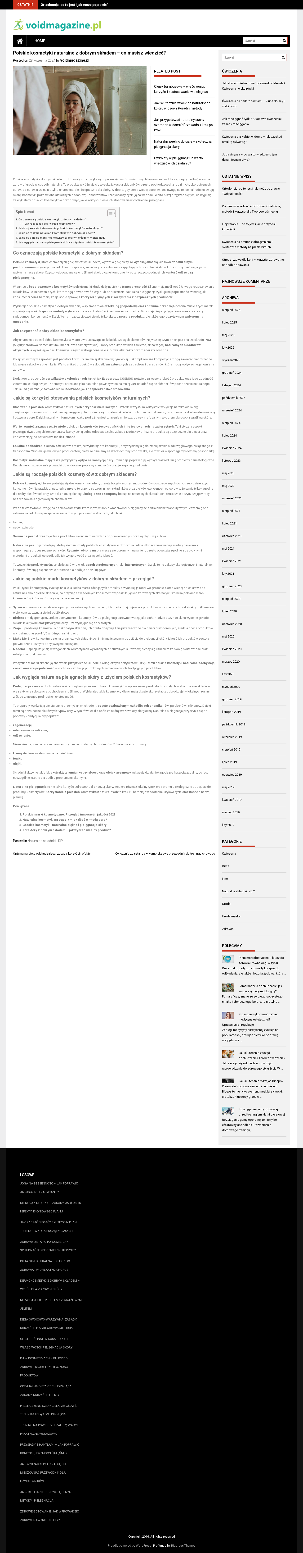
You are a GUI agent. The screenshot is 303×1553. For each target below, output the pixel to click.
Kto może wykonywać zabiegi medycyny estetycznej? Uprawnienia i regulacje (250, 1019)
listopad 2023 (231, 460)
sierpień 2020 (231, 599)
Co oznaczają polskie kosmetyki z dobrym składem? (52, 219)
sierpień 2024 (231, 423)
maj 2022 (228, 485)
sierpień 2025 (231, 310)
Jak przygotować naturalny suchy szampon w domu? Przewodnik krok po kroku (183, 125)
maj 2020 (228, 636)
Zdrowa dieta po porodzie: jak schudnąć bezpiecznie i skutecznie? (48, 1246)
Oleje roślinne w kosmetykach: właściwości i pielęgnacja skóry (46, 1343)
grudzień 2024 (231, 372)
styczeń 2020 (231, 686)
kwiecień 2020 (231, 649)
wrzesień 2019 (232, 737)
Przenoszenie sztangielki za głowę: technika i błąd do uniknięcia (48, 1410)
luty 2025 (228, 347)
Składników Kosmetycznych (77, 345)
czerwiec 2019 (232, 774)
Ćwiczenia (229, 853)
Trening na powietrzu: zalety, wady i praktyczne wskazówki (49, 1429)
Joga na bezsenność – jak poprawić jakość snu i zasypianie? (49, 1188)
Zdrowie (227, 929)
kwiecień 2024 (231, 448)
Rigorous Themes (183, 1545)
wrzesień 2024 (232, 410)
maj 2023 (228, 473)
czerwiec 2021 (232, 536)
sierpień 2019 (231, 749)
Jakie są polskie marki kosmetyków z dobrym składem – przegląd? (61, 237)
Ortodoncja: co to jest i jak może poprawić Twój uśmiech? (86, 5)
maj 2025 (228, 335)
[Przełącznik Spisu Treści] (109, 213)
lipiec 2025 (229, 322)
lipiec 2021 (229, 523)
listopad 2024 (231, 385)
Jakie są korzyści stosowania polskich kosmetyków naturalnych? (60, 228)
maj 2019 (228, 787)
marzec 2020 (231, 661)
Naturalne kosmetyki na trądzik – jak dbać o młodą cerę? (64, 819)
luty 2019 (228, 825)
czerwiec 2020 (232, 624)
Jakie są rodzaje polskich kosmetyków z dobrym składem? (56, 233)
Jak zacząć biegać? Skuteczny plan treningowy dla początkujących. (48, 1227)
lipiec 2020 (229, 611)
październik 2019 (233, 724)
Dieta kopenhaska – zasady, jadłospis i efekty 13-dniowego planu (50, 1207)
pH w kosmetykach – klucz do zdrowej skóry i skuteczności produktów (44, 1367)
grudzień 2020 (231, 586)
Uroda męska (231, 916)
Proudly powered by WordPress (129, 1545)
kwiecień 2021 (231, 561)
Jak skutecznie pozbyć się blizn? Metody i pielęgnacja (45, 1496)
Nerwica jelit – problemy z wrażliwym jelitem (51, 1304)
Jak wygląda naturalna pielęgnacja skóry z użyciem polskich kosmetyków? (66, 242)
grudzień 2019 (231, 699)
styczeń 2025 (231, 360)
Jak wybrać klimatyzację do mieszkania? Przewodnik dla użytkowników (43, 1472)
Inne (225, 878)
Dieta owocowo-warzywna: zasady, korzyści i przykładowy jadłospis (48, 1324)
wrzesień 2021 (232, 498)
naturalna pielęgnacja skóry (69, 677)
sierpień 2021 (231, 511)
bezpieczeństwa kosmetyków (51, 286)
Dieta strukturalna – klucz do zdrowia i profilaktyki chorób (45, 1265)
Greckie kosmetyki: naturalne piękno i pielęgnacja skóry (64, 825)
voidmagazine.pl (74, 60)
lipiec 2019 (229, 762)
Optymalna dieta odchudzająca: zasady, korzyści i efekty (51, 853)
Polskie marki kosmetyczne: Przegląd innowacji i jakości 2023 (68, 814)
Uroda (226, 904)
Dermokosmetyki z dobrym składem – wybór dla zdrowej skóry (50, 1285)
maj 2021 (228, 548)
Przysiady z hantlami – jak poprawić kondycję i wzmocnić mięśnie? (49, 1449)
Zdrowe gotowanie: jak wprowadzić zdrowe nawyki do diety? (49, 1516)
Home (40, 41)
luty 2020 (228, 674)
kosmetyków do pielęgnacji (98, 617)
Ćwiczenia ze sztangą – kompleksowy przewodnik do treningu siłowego (165, 853)
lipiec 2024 (229, 435)
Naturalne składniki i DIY (45, 841)
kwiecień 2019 (231, 800)
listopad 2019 (231, 712)
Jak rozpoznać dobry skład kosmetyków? (50, 223)
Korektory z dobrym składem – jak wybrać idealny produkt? (66, 830)
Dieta (225, 866)
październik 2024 (233, 398)
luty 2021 (228, 573)
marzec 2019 (231, 812)
